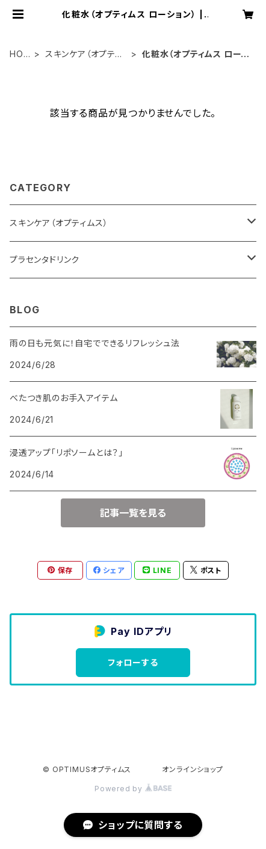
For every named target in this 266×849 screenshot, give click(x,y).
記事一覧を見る (133, 513)
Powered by (133, 788)
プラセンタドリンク (44, 259)
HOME (20, 54)
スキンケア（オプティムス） (83, 54)
